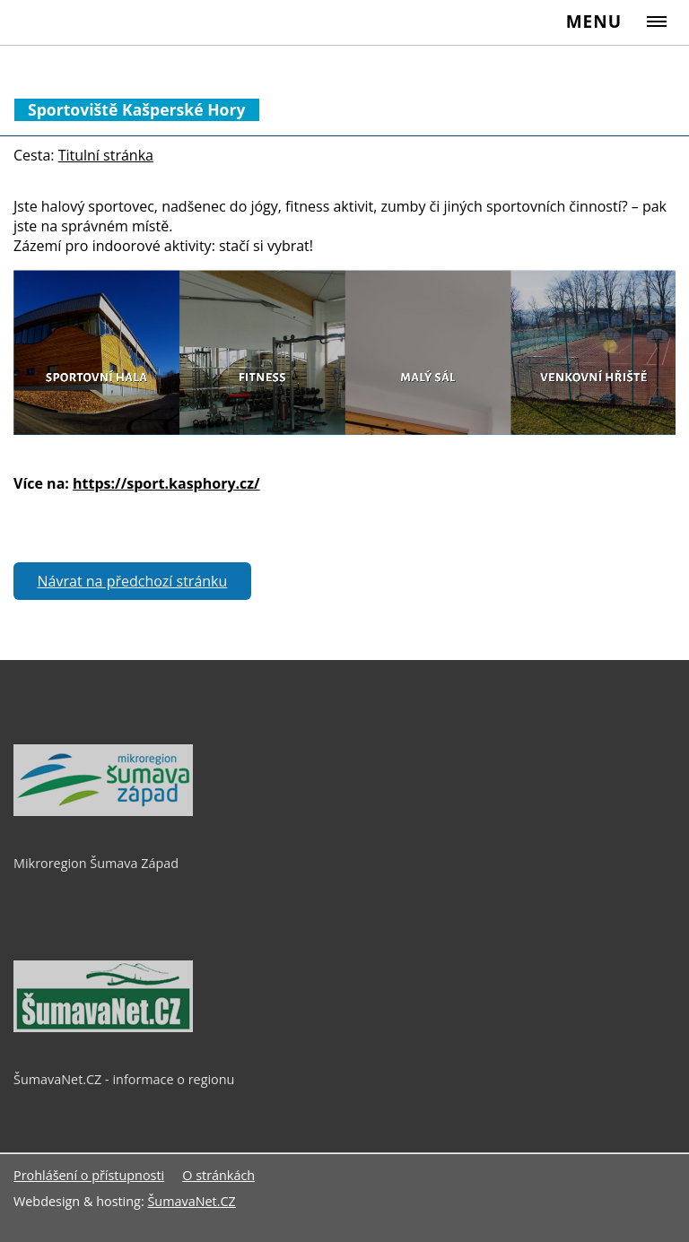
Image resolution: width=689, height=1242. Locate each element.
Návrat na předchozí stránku (133, 581)
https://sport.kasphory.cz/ (166, 483)
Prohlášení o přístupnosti (88, 1175)
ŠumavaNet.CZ (191, 1201)
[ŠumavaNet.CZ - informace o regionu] (103, 1028)
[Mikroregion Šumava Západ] (103, 811)
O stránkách (218, 1175)
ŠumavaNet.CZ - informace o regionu (123, 1079)
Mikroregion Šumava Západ (96, 863)
